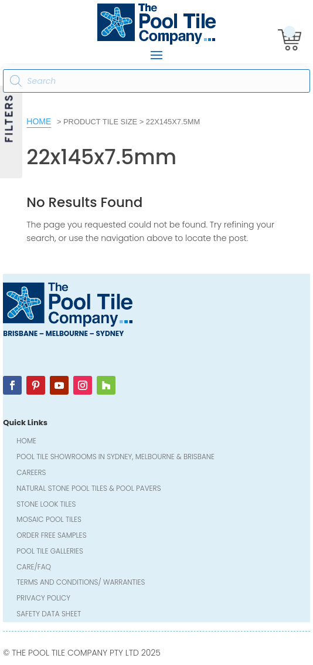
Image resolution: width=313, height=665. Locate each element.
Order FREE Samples (51, 536)
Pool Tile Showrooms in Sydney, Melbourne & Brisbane (115, 458)
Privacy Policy (43, 599)
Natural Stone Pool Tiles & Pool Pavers (88, 489)
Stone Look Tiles (46, 505)
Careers (31, 473)
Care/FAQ (33, 568)
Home (38, 121)
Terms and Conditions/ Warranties (80, 583)
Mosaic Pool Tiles (48, 520)
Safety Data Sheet (48, 615)
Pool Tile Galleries (49, 552)
